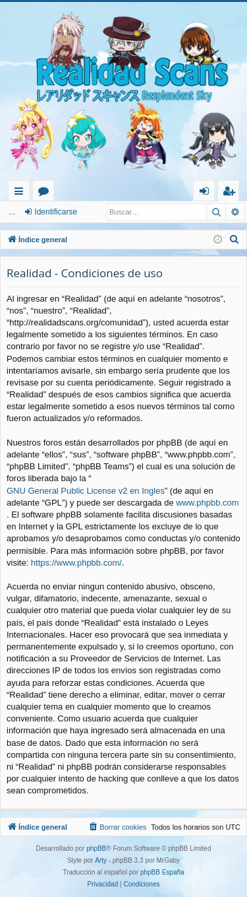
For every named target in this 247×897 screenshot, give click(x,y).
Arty (101, 860)
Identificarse (55, 211)
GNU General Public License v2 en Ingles (86, 491)
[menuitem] (234, 239)
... (12, 211)
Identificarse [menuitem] (207, 193)
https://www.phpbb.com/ (76, 563)
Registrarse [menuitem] (231, 193)
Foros (45, 193)
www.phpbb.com (207, 503)
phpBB (96, 848)
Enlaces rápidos (21, 193)
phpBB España (162, 872)
